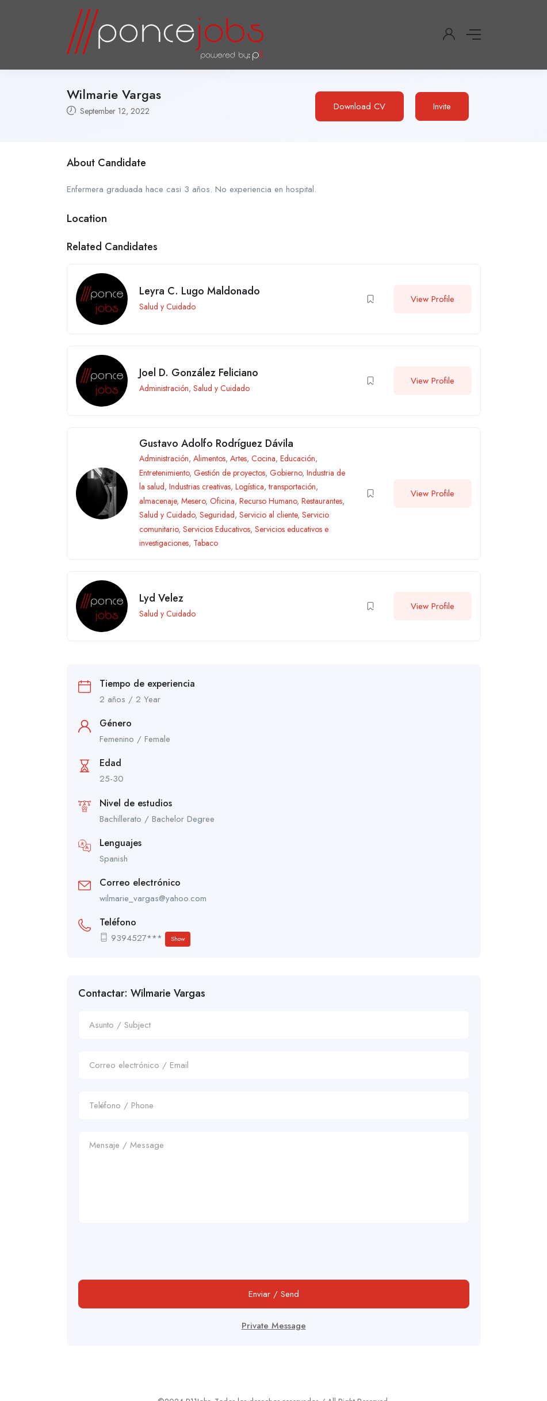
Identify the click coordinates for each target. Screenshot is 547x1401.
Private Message (274, 1325)
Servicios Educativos (216, 529)
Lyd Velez (161, 598)
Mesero (193, 501)
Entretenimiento (164, 473)
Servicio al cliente (268, 514)
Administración (164, 388)
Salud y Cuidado (167, 306)
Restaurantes (321, 501)
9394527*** (150, 939)
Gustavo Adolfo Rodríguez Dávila (216, 443)
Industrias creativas (200, 486)
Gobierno (286, 473)
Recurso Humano (268, 501)
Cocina (263, 458)
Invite (442, 106)
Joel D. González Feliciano (198, 372)
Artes (238, 458)
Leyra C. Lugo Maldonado (199, 291)
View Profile (432, 299)
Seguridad (217, 514)
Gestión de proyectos (229, 473)
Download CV (359, 106)
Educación (297, 458)
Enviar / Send (273, 1294)
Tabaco (205, 543)
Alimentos (209, 458)
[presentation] (165, 1257)
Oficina (222, 501)
